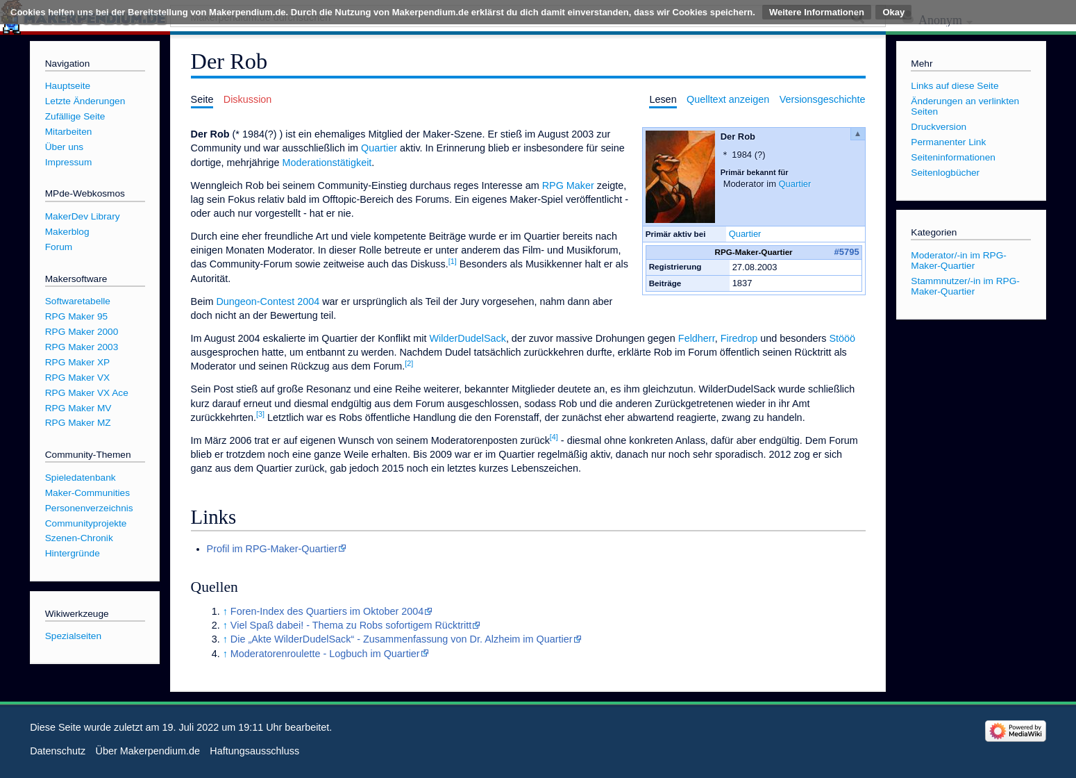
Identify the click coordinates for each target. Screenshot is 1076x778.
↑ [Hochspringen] (225, 611)
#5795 (846, 252)
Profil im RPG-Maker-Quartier (272, 548)
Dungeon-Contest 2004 (267, 301)
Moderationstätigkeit (327, 162)
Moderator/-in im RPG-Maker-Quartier (959, 260)
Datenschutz (57, 750)
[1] (452, 261)
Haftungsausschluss (254, 750)
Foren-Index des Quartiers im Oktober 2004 (326, 611)
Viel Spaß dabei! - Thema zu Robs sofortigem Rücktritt (350, 625)
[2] (409, 363)
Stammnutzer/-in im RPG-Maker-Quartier (965, 286)
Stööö (842, 338)
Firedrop (739, 338)
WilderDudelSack (468, 338)
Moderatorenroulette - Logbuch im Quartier (325, 653)
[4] (554, 437)
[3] (260, 414)
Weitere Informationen (816, 12)
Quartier (795, 184)
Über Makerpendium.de (148, 750)
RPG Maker (568, 185)
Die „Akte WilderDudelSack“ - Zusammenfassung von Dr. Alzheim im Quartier (401, 639)
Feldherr (696, 338)
